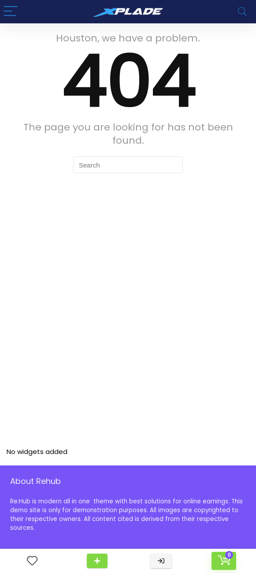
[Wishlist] (32, 560)
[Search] (242, 11)
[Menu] (10, 11)
